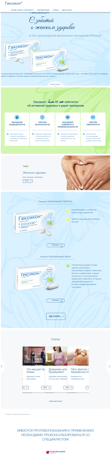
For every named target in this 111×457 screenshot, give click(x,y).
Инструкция (55, 245)
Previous (20, 358)
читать (27, 181)
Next (105, 173)
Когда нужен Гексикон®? (22, 10)
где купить (54, 316)
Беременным (43, 10)
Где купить (67, 10)
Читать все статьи (55, 401)
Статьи (56, 10)
